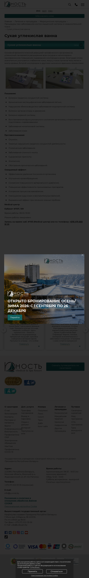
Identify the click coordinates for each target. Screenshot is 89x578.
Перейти (15, 317)
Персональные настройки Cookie (44, 575)
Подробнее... (35, 567)
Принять (32, 571)
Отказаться (57, 571)
